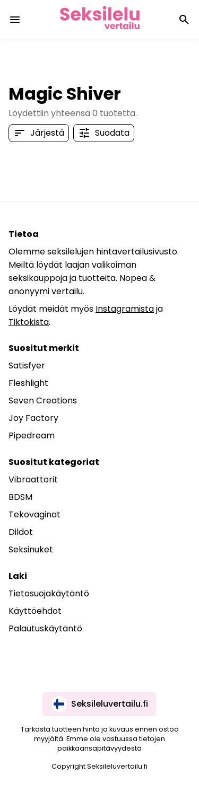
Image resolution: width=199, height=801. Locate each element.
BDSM (20, 497)
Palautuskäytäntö (45, 628)
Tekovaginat (34, 514)
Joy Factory (33, 418)
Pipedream (31, 435)
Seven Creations (42, 400)
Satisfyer (26, 365)
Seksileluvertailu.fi (99, 704)
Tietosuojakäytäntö (48, 593)
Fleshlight (28, 383)
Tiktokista (28, 322)
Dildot (20, 532)
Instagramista (125, 309)
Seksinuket (30, 549)
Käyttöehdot (35, 611)
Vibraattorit (33, 479)
